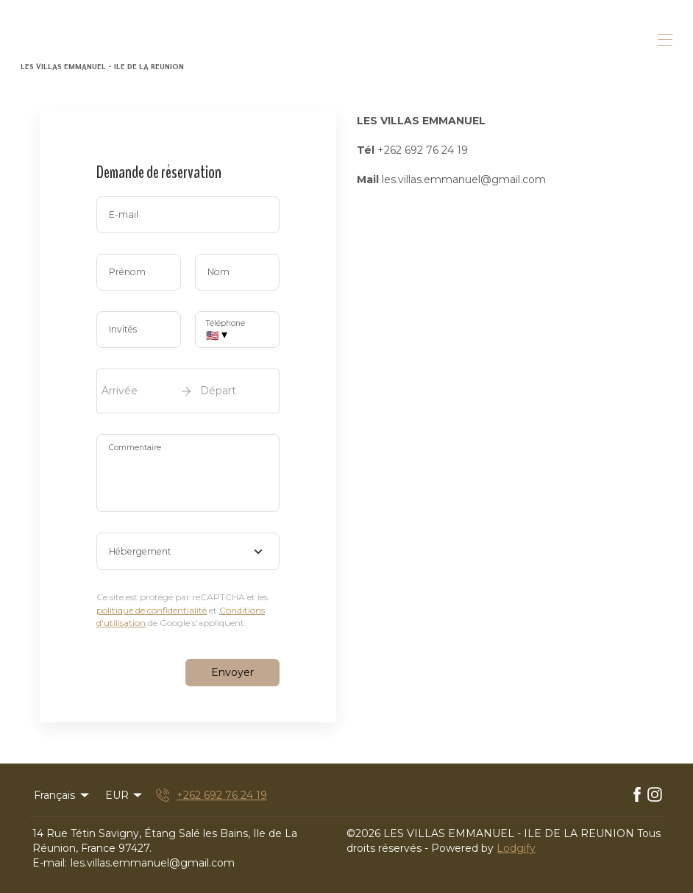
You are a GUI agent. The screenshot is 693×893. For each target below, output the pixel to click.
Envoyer (232, 672)
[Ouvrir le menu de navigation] (665, 40)
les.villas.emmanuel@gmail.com (153, 862)
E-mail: (49, 862)
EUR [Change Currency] (125, 795)
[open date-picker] (188, 391)
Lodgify (516, 848)
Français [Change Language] (62, 795)
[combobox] (188, 552)
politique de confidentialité (151, 610)
